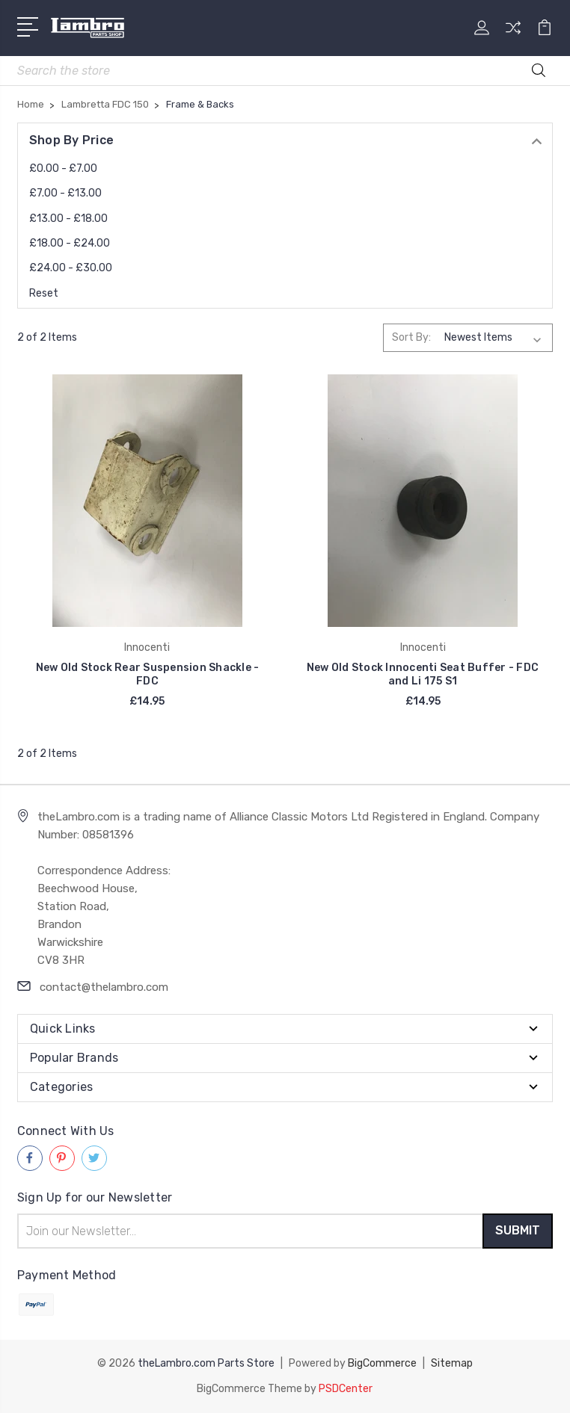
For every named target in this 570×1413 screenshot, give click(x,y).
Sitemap (452, 1363)
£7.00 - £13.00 (65, 193)
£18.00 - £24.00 (69, 243)
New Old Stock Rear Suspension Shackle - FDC (148, 674)
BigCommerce (382, 1363)
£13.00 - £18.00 (68, 218)
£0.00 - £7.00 (63, 168)
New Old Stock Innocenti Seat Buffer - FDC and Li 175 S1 (423, 674)
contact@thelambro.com (104, 987)
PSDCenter (346, 1388)
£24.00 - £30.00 (70, 268)
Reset (43, 293)
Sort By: (411, 337)
